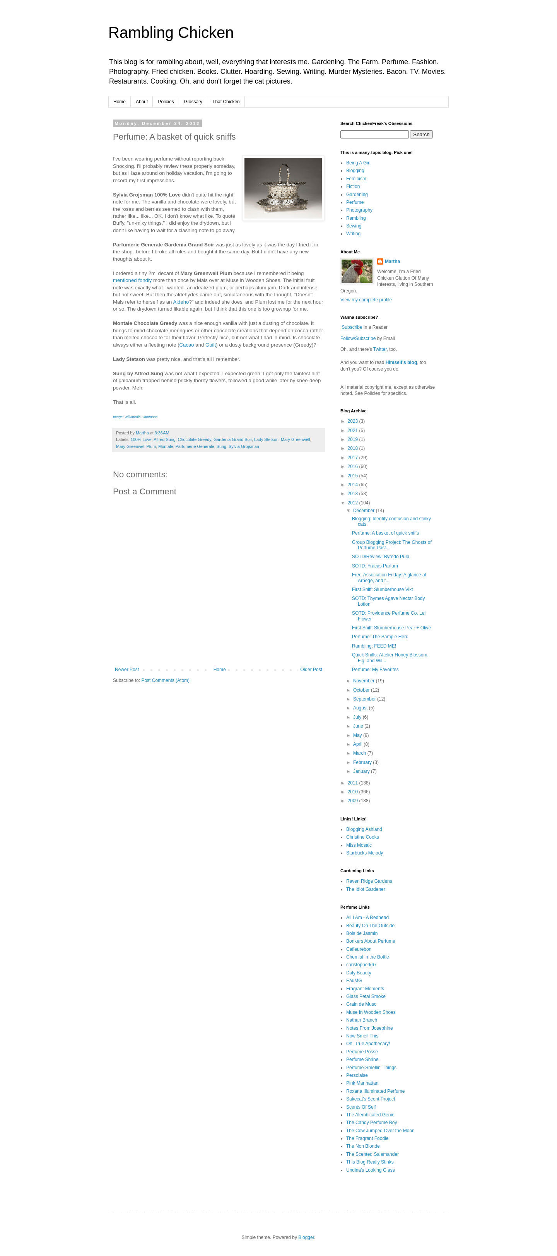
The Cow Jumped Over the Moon (380, 1130)
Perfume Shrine (362, 1059)
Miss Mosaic (359, 845)
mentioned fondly (132, 280)
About (142, 101)
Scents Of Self (361, 1107)
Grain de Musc (361, 1004)
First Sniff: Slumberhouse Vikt (382, 589)
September (365, 699)
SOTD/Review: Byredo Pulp (380, 556)
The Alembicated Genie (370, 1115)
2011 (353, 783)
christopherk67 (361, 964)
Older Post (311, 669)
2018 (353, 448)
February (363, 762)
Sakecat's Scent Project (370, 1099)
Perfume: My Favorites (375, 669)
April (358, 744)
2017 (353, 457)
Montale (165, 446)
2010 (353, 792)
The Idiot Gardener (365, 889)
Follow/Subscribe (358, 338)
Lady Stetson (266, 439)
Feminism (356, 178)
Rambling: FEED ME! (374, 646)
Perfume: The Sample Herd (380, 636)
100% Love (141, 439)
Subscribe (352, 327)
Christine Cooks (362, 837)
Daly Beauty (358, 973)
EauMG (354, 980)
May (358, 735)
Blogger (306, 1237)
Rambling (356, 218)
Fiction (353, 186)
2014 (353, 484)
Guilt (210, 345)
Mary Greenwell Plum (136, 446)
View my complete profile (366, 299)
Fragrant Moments (365, 988)
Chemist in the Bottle (367, 957)
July (358, 717)
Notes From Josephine (369, 1028)
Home (119, 101)
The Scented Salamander (372, 1154)
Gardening (357, 194)
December (364, 510)
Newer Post (127, 669)
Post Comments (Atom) (165, 680)
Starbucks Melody (364, 853)
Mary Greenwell (295, 439)
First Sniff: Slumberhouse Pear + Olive (391, 628)
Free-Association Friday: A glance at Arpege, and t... (389, 577)
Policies (166, 101)
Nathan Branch (361, 1020)
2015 (353, 475)
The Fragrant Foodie (367, 1138)
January (362, 771)
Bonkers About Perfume (370, 941)
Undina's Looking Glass (370, 1170)
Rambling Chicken (171, 32)
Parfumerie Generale (195, 446)
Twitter (380, 349)
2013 (353, 493)
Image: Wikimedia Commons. (135, 417)
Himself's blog (401, 362)
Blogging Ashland (364, 829)
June (358, 726)
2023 (353, 421)
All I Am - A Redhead (367, 917)
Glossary (193, 101)
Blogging (355, 170)
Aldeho (181, 302)
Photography (359, 210)
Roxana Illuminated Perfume (375, 1091)
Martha (392, 261)
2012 (353, 503)
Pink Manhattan (362, 1083)
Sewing (353, 226)
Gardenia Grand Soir (233, 439)
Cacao (186, 345)
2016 (353, 466)
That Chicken (226, 101)
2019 (353, 439)
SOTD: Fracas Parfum (375, 566)
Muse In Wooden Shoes (371, 1012)
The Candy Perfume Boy (371, 1122)
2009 (353, 800)
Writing (353, 233)
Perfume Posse (362, 1051)
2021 (353, 430)
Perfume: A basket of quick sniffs (385, 533)
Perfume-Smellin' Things (371, 1067)
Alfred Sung (164, 439)
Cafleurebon (358, 949)
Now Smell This (362, 1036)
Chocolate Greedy (194, 439)
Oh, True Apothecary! (368, 1043)
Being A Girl (358, 163)
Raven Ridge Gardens (369, 881)
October (362, 690)
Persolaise (357, 1075)
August (361, 708)
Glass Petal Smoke (366, 996)
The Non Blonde (363, 1146)
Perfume (355, 202)
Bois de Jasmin (362, 933)
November (364, 681)
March (360, 753)
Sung (221, 446)
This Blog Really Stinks (370, 1162)
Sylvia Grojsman (244, 446)
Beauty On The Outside (370, 925)
